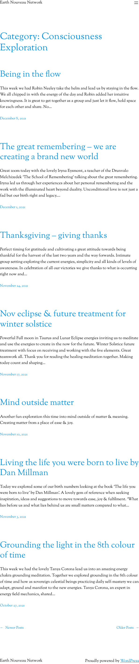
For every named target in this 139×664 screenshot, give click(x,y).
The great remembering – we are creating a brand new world (58, 152)
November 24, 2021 (14, 285)
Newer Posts (12, 628)
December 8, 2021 (13, 118)
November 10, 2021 (14, 434)
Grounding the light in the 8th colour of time (67, 550)
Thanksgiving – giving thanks (53, 236)
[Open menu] (136, 3)
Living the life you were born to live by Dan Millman (69, 468)
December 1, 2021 (12, 207)
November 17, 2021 (13, 374)
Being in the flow (30, 75)
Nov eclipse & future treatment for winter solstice (63, 319)
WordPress (129, 661)
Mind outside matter (37, 403)
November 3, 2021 (13, 516)
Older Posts (128, 628)
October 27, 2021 (12, 605)
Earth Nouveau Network (21, 661)
